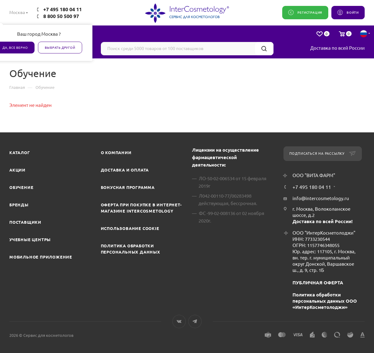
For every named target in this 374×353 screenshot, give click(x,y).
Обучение (21, 187)
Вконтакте (179, 321)
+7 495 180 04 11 (62, 9)
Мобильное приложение (40, 257)
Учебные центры (30, 239)
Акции (17, 170)
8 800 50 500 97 (61, 16)
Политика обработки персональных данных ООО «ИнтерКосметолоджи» (324, 301)
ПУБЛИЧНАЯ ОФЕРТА (317, 282)
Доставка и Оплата (125, 170)
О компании (116, 152)
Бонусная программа (128, 187)
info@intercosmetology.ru (320, 198)
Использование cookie (130, 228)
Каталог (19, 152)
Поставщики (25, 222)
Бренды (19, 205)
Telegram (195, 321)
